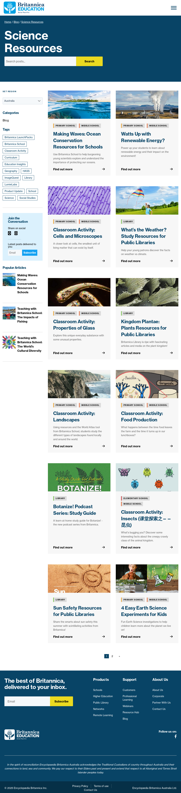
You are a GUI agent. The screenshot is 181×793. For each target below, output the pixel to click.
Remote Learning (103, 713)
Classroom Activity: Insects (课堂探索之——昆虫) (146, 518)
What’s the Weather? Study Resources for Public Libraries (143, 236)
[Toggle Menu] (174, 7)
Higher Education (103, 694)
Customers (129, 688)
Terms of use (101, 784)
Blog (16, 22)
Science (9, 198)
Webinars (128, 704)
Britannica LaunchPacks (19, 137)
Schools (97, 688)
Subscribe (30, 252)
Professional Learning (130, 696)
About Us (157, 688)
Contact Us (158, 707)
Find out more (63, 169)
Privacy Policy (80, 784)
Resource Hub (131, 710)
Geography (11, 171)
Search (89, 61)
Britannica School (15, 144)
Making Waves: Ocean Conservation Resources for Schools (78, 140)
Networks (98, 707)
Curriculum (11, 157)
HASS (26, 171)
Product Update (14, 191)
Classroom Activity (15, 150)
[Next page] (119, 656)
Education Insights (15, 164)
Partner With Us (161, 701)
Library (28, 177)
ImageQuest (12, 177)
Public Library (101, 701)
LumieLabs (11, 184)
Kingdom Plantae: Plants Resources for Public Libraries (144, 328)
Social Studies (27, 198)
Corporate (158, 694)
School (32, 191)
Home (7, 22)
